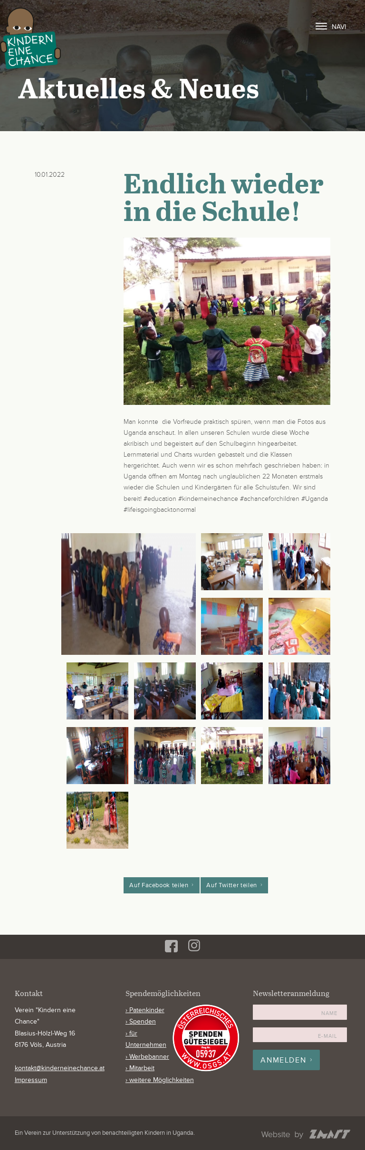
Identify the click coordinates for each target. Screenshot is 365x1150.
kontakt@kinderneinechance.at (60, 1068)
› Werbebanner (147, 1057)
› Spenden (140, 1021)
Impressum (31, 1080)
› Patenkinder (144, 1010)
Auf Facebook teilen (158, 885)
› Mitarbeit (139, 1068)
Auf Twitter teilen (231, 885)
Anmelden (283, 1060)
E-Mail (327, 1036)
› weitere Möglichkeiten (159, 1080)
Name (329, 1013)
